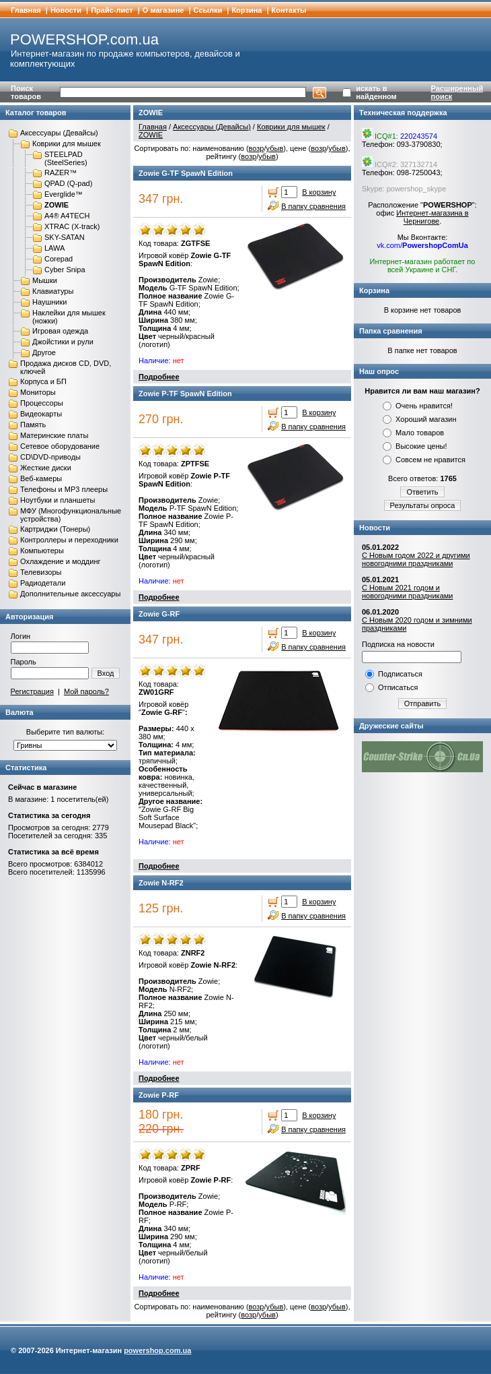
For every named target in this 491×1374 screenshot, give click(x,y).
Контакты (289, 10)
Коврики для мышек (66, 143)
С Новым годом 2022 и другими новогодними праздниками (416, 559)
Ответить (422, 492)
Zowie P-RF (159, 1095)
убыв (275, 148)
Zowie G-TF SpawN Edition (186, 173)
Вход (106, 673)
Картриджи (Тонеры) (55, 529)
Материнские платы (54, 435)
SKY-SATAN (64, 237)
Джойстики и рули (62, 342)
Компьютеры (42, 551)
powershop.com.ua (157, 1350)
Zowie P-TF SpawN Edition (185, 393)
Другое (44, 352)
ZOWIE (56, 205)
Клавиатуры (52, 291)
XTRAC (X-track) (72, 226)
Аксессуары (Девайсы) (59, 133)
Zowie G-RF (159, 614)
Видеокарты (41, 414)
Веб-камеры (41, 478)
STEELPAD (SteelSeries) (65, 158)
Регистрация (32, 691)
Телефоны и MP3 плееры (64, 489)
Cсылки (208, 10)
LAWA (54, 248)
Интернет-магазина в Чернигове (432, 217)
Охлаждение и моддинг (60, 561)
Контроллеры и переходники (69, 540)
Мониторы (38, 392)
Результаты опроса (422, 505)
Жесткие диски (45, 468)
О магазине (163, 10)
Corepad (58, 259)
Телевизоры (40, 572)
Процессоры (41, 403)
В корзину (319, 192)
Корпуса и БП (43, 381)
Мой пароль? (86, 691)
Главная (26, 10)
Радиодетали (42, 583)
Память (33, 424)
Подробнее (159, 377)
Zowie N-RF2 (161, 883)
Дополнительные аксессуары (70, 594)
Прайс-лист (112, 10)
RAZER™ (60, 172)
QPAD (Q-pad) (68, 183)
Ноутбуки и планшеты (57, 500)
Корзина (246, 10)
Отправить (422, 703)
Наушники (49, 302)
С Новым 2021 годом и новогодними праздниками (407, 592)
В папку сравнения (313, 206)
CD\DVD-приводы (50, 457)
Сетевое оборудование (60, 446)
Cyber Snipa (64, 270)
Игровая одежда (60, 331)
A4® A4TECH (66, 216)
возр (256, 148)
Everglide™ (63, 194)
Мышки (44, 280)
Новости (65, 10)
